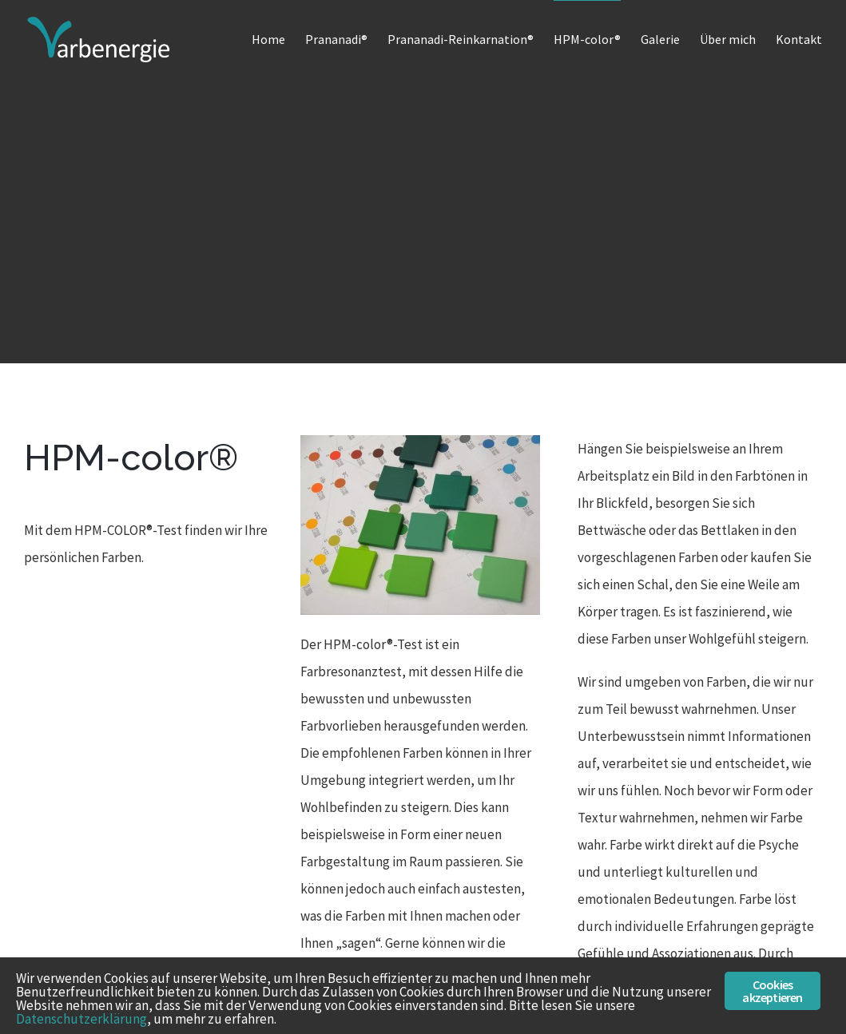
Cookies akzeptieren (772, 991)
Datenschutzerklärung (81, 1019)
